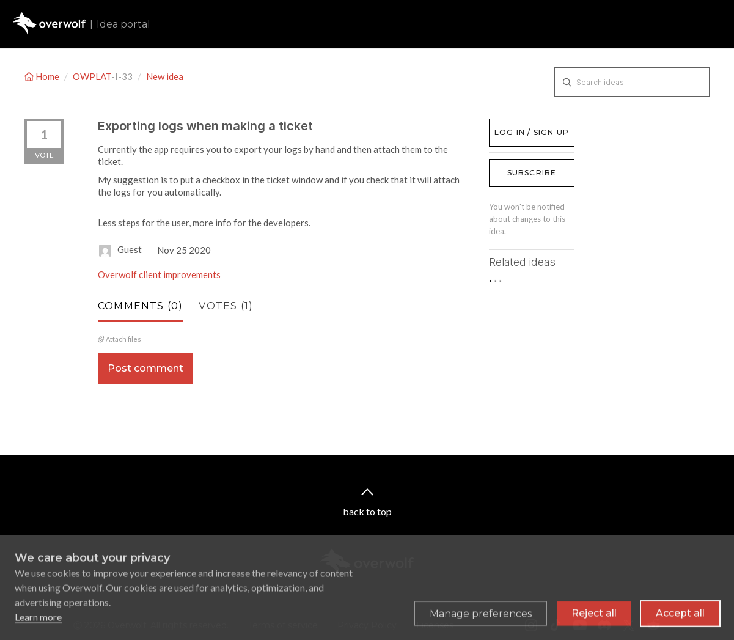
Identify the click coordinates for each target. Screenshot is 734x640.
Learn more (38, 622)
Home (42, 76)
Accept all (680, 618)
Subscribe (532, 172)
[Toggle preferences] (480, 618)
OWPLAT (92, 76)
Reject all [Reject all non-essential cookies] (594, 618)
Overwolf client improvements (159, 274)
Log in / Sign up (520, 124)
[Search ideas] (632, 82)
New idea (164, 76)
